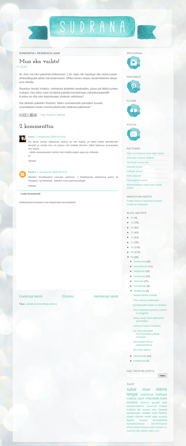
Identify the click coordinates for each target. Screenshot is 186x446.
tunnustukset (160, 420)
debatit (137, 427)
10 (132, 247)
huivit (163, 398)
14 (132, 227)
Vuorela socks (135, 166)
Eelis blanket (134, 175)
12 (132, 237)
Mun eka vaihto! (142, 349)
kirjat (154, 413)
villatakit (146, 413)
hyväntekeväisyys (136, 423)
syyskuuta (140, 276)
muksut (132, 398)
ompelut (132, 402)
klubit (148, 416)
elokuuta (139, 281)
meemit (146, 409)
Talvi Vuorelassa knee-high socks (145, 153)
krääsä (163, 406)
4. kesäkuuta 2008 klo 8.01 (52, 172)
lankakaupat (133, 413)
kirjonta (145, 427)
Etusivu (68, 296)
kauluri (130, 420)
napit (154, 416)
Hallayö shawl (134, 171)
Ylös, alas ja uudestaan (146, 300)
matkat (143, 431)
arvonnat (152, 406)
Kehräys (161, 394)
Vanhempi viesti (106, 296)
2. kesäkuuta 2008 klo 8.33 (50, 136)
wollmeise (147, 394)
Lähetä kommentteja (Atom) (41, 304)
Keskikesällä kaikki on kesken (149, 305)
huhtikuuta (140, 360)
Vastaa (32, 160)
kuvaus (143, 420)
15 (132, 222)
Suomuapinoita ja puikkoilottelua (142, 343)
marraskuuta (141, 266)
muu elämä (154, 389)
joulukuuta (140, 261)
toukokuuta (140, 356)
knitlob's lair (134, 409)
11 (132, 242)
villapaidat (152, 398)
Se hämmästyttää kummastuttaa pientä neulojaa (146, 333)
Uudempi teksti (31, 296)
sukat (132, 389)
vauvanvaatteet (135, 406)
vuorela (163, 416)
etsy (154, 409)
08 (132, 257)
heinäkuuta (140, 286)
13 (132, 232)
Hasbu (32, 172)
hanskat (162, 409)
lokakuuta (139, 271)
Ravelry (51, 114)
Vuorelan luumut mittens (140, 157)
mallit (150, 431)
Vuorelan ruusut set (138, 162)
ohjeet (130, 416)
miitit (164, 402)
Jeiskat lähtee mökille (145, 295)
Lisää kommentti (30, 193)
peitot (152, 427)
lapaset (155, 402)
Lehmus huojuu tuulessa (146, 325)
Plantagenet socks (137, 180)
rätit (138, 431)
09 (132, 252)
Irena (31, 136)
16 (132, 217)
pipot (141, 398)
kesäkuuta (140, 290)
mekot (156, 431)
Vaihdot (61, 114)
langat (132, 394)
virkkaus (144, 402)
